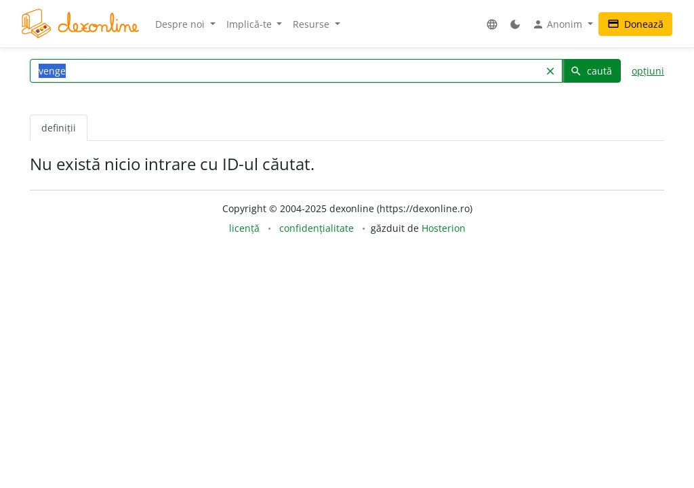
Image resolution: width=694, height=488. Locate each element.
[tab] (98, 121)
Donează (635, 24)
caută (591, 70)
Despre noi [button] (181, 24)
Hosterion (444, 228)
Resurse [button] (312, 24)
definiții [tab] (58, 127)
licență (244, 228)
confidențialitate (316, 228)
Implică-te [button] (250, 24)
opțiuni (648, 70)
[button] (492, 24)
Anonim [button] (558, 24)
